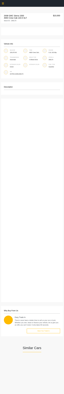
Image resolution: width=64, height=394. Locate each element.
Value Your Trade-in (43, 331)
